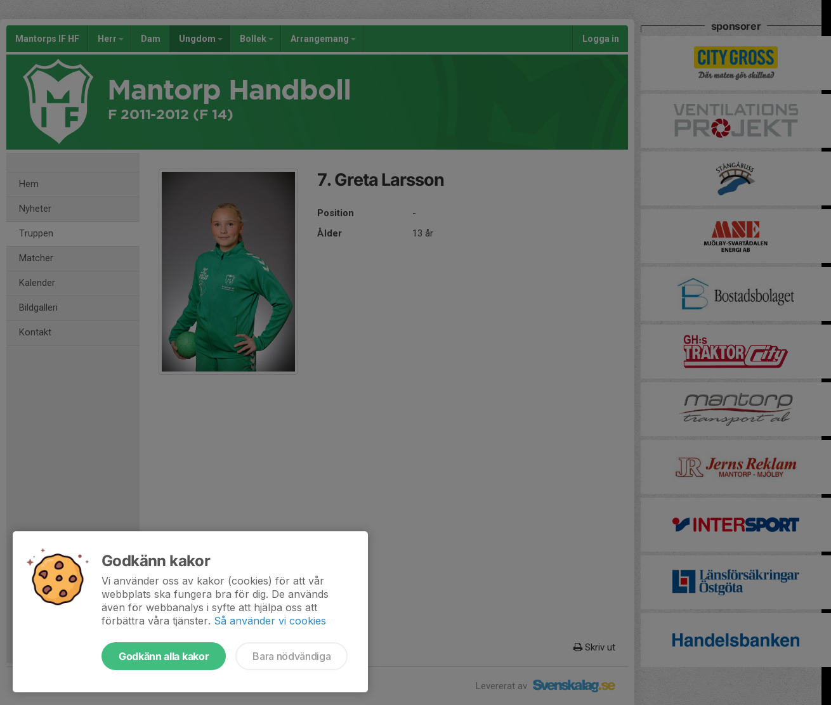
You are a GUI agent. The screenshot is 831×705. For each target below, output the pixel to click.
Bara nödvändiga (291, 656)
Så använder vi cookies (270, 620)
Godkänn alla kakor (164, 656)
